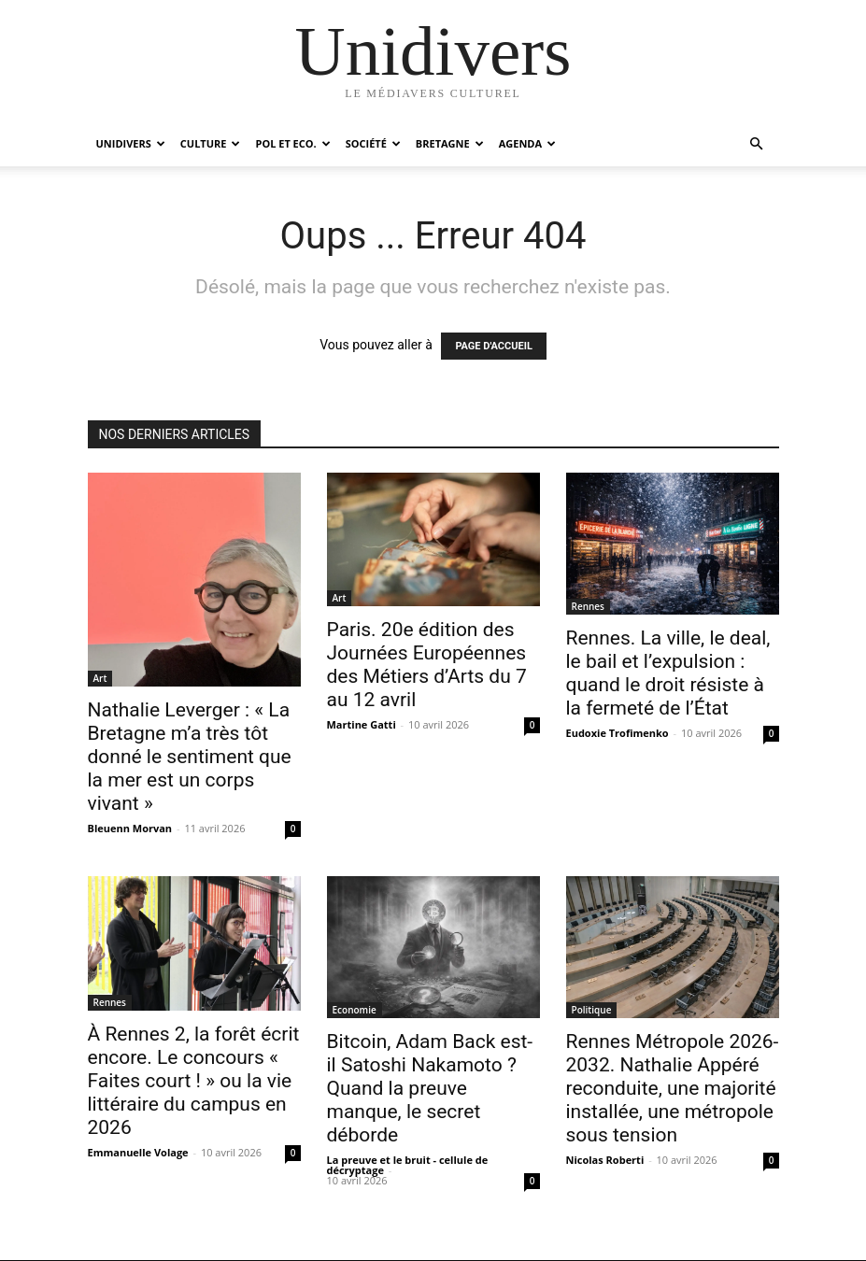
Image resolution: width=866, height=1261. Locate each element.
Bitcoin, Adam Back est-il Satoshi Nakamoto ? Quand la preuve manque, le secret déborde (430, 1088)
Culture (210, 143)
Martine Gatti (361, 724)
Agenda (527, 143)
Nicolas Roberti (605, 1160)
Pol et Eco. (292, 143)
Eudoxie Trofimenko (617, 733)
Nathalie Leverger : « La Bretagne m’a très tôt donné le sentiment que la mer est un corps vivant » (189, 757)
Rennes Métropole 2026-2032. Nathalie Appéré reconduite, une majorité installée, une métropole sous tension (672, 1088)
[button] (756, 144)
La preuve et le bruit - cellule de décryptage (408, 1165)
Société (373, 143)
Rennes (588, 606)
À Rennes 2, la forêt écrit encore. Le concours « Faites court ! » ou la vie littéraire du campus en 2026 (194, 1081)
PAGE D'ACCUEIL (493, 346)
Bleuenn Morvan (130, 828)
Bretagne (450, 143)
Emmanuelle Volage (138, 1152)
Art (100, 678)
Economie (354, 1009)
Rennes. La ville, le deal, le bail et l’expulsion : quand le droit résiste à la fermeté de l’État (668, 673)
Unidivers (130, 143)
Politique (592, 1009)
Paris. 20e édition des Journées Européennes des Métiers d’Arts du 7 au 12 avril (427, 664)
